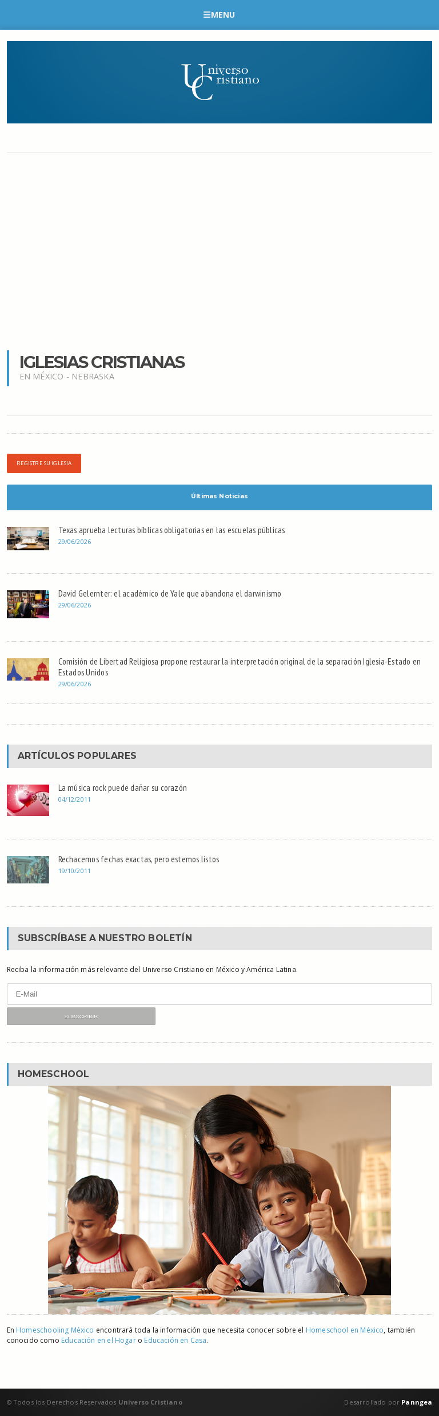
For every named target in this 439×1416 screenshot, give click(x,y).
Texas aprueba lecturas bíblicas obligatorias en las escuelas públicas (171, 529)
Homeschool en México (345, 1330)
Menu (219, 14)
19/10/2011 (74, 870)
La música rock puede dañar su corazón (122, 787)
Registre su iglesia (44, 463)
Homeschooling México (55, 1330)
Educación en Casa (175, 1340)
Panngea (416, 1402)
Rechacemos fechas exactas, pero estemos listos (139, 859)
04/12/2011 (74, 799)
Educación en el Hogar (98, 1340)
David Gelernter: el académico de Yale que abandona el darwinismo (170, 593)
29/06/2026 (74, 541)
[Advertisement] (220, 250)
